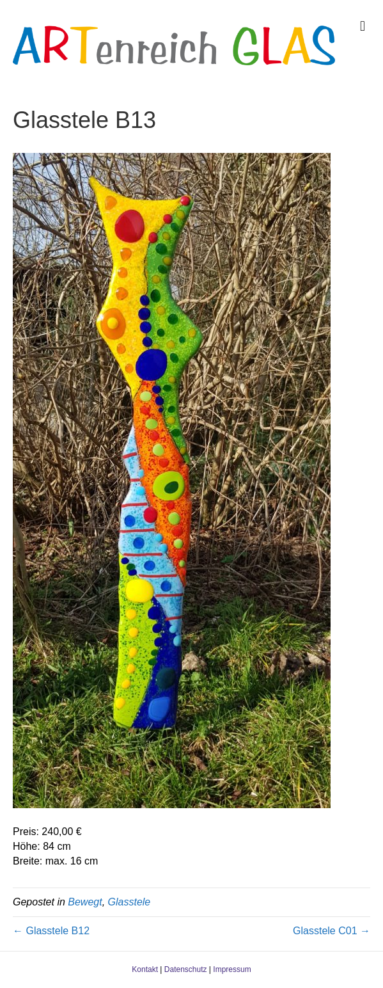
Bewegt (85, 901)
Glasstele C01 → (331, 930)
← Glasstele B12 (51, 930)
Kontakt (145, 969)
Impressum (232, 969)
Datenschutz (185, 969)
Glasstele (129, 901)
